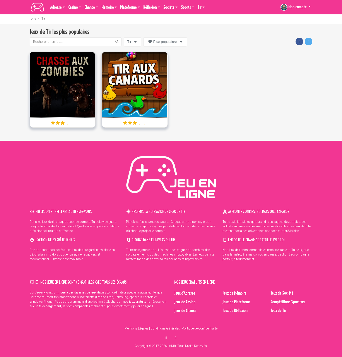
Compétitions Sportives (288, 301)
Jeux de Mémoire (234, 293)
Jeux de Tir (278, 310)
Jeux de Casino (184, 301)
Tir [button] (200, 7)
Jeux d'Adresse (184, 293)
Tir (43, 19)
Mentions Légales (137, 328)
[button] (295, 7)
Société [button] (168, 7)
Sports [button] (186, 7)
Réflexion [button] (150, 7)
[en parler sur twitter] (175, 338)
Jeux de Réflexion (235, 310)
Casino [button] (73, 7)
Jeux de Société (282, 293)
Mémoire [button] (107, 7)
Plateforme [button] (128, 7)
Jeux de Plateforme (236, 301)
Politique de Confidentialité (199, 328)
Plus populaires (165, 42)
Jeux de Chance (185, 310)
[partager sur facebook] (166, 338)
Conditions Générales (165, 328)
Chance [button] (89, 7)
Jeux (33, 19)
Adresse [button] (56, 7)
